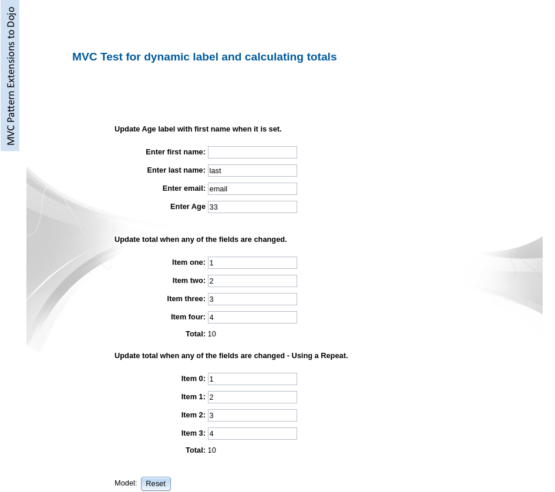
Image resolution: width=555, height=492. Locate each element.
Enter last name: (176, 170)
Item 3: (193, 433)
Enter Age (188, 206)
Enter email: (184, 188)
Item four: (188, 316)
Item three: (186, 298)
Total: (196, 333)
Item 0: (193, 378)
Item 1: (193, 396)
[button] (156, 483)
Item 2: (193, 414)
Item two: (189, 280)
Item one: (189, 262)
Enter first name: (176, 151)
